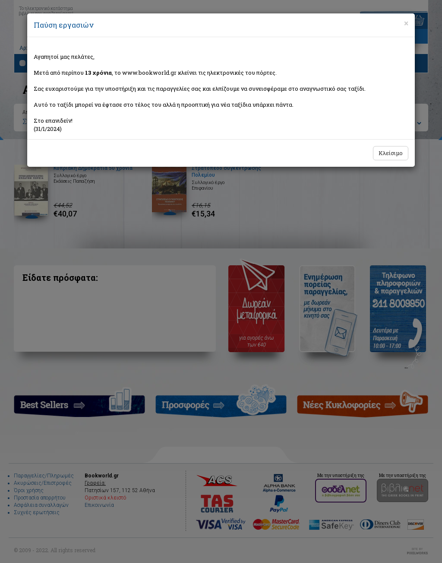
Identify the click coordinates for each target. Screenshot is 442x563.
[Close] (406, 23)
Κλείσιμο (391, 153)
